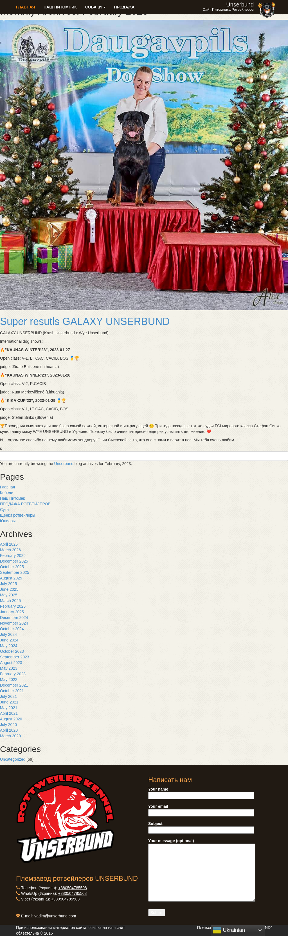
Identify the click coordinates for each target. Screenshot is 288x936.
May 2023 (8, 668)
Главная (25, 7)
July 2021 (8, 696)
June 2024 (9, 640)
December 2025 (14, 561)
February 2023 (13, 674)
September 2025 (14, 572)
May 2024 (8, 645)
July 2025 (8, 583)
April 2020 (9, 730)
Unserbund (63, 463)
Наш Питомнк (12, 498)
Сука (4, 509)
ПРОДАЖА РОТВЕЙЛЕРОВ (25, 504)
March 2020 (10, 736)
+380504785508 (72, 888)
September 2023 (14, 657)
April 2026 (9, 544)
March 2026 (10, 550)
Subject (201, 826)
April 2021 (9, 713)
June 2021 (9, 702)
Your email (201, 809)
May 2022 (8, 679)
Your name (201, 792)
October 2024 (12, 629)
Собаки (95, 7)
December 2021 (14, 685)
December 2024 (14, 617)
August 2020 (11, 719)
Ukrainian (228, 930)
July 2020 (8, 724)
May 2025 (8, 595)
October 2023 (12, 651)
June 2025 (9, 589)
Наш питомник (60, 7)
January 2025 (12, 612)
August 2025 (11, 578)
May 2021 (8, 707)
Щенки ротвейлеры (17, 515)
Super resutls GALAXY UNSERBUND (85, 321)
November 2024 (14, 623)
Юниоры (7, 521)
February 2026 (13, 555)
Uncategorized (12, 759)
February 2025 (13, 606)
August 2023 (11, 662)
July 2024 (8, 634)
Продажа (124, 7)
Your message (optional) (201, 870)
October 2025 (12, 567)
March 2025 (10, 600)
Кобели (6, 492)
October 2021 (12, 691)
